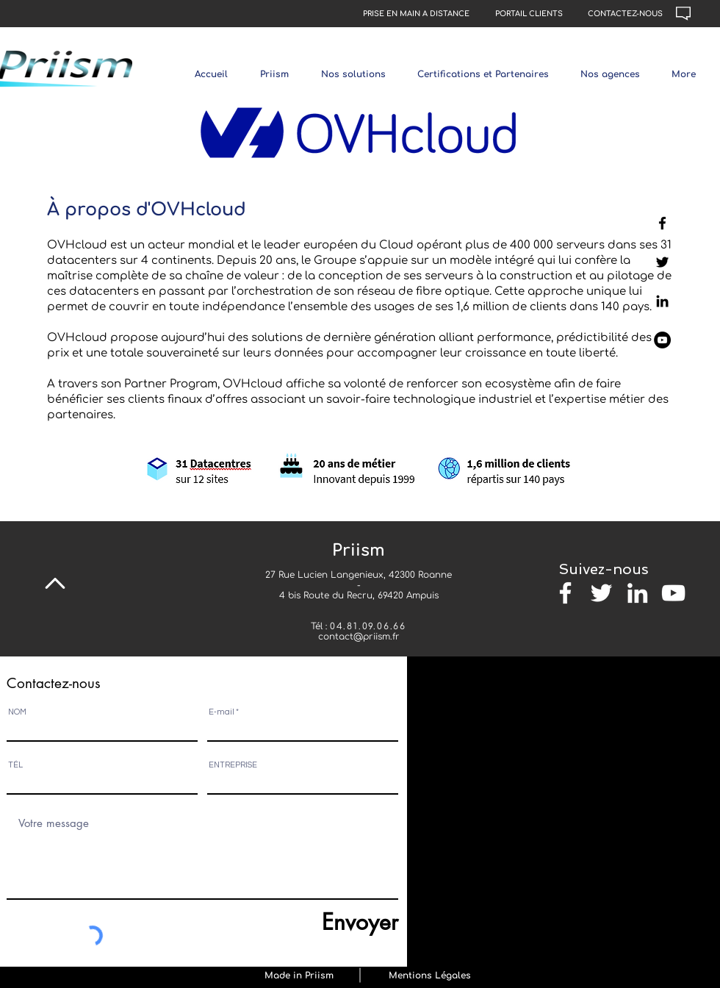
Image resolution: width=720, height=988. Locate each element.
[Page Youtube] (662, 340)
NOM (17, 712)
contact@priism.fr (359, 636)
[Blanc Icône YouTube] (673, 593)
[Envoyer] (330, 921)
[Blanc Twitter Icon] (601, 593)
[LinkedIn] (662, 301)
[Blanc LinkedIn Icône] (637, 593)
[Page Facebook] (662, 223)
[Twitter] (662, 262)
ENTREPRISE (233, 765)
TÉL (15, 765)
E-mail (221, 712)
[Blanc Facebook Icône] (565, 593)
